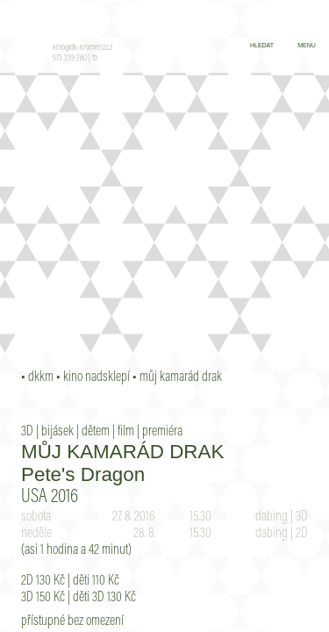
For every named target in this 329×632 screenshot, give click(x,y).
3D (27, 432)
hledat (262, 45)
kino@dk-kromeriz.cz (82, 48)
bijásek (57, 432)
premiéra (162, 432)
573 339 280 (70, 58)
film (126, 432)
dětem (96, 432)
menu (306, 45)
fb (94, 58)
